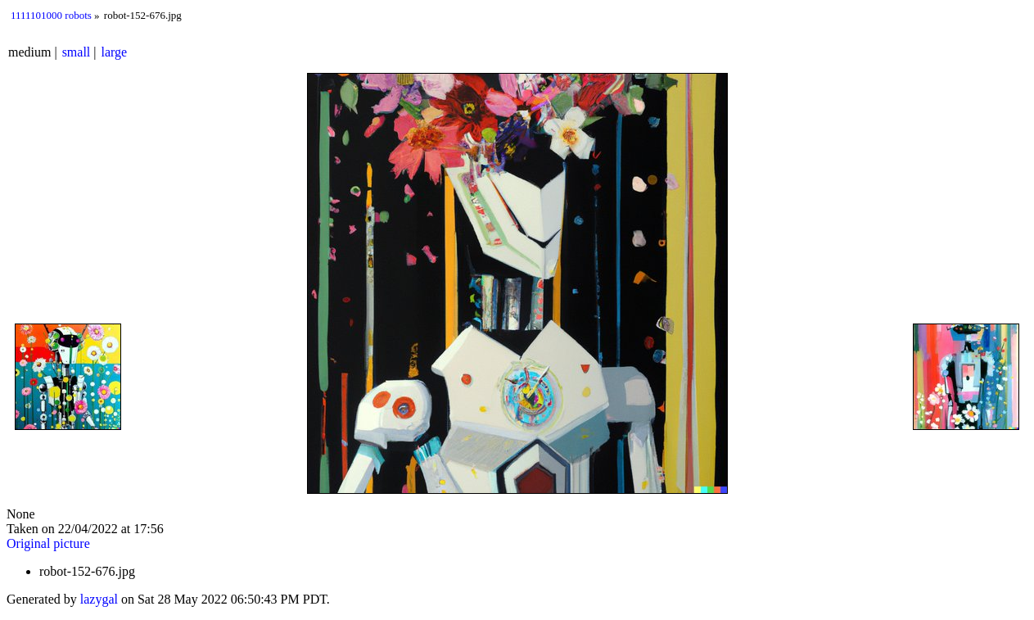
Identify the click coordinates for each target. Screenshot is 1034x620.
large (115, 52)
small (76, 52)
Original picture (48, 543)
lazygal (99, 599)
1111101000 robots (51, 15)
